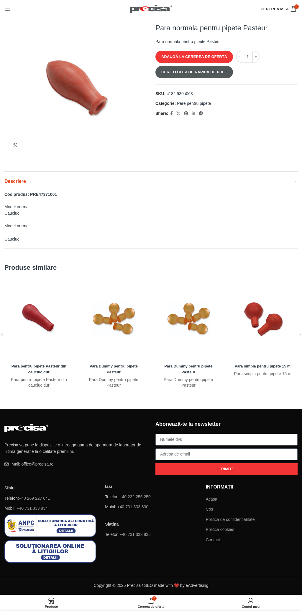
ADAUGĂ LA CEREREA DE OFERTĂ (194, 56)
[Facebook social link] (171, 113)
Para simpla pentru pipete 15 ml (263, 366)
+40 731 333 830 (133, 506)
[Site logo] (151, 8)
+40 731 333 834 (32, 508)
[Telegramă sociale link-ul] (201, 113)
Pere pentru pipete (194, 103)
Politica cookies (220, 529)
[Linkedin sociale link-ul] (193, 113)
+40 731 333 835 (135, 534)
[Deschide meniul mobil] (7, 9)
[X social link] (178, 113)
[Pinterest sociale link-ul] (186, 113)
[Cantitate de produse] (247, 57)
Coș (209, 509)
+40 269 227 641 (34, 498)
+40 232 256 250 (135, 496)
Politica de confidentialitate (230, 519)
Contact (213, 539)
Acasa (211, 499)
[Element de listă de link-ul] (75, 464)
